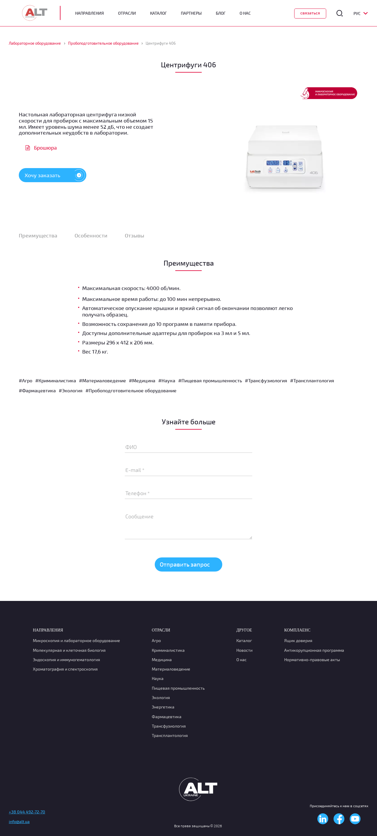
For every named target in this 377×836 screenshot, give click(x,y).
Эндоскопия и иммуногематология (66, 659)
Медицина (162, 659)
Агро (156, 640)
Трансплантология (170, 735)
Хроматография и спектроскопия (65, 668)
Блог (220, 13)
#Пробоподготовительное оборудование (130, 390)
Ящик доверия (298, 640)
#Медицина (142, 380)
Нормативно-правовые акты (312, 659)
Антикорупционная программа (314, 650)
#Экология (71, 390)
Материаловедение (171, 668)
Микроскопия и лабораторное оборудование (76, 640)
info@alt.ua (19, 821)
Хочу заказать (55, 175)
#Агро (25, 380)
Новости (244, 650)
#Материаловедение (102, 380)
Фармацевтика (166, 716)
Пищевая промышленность (178, 688)
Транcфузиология (169, 725)
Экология (161, 697)
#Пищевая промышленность (210, 380)
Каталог (158, 13)
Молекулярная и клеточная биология (69, 650)
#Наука (166, 380)
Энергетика (163, 706)
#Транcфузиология (266, 380)
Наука (158, 678)
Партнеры (191, 13)
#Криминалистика (55, 380)
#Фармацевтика (37, 390)
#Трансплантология (312, 380)
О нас (241, 659)
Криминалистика (168, 650)
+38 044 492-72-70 (27, 811)
